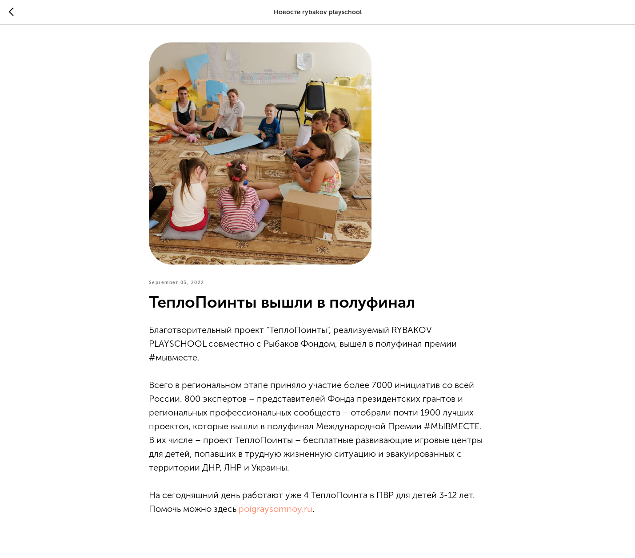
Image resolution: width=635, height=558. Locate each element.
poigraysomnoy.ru (275, 508)
